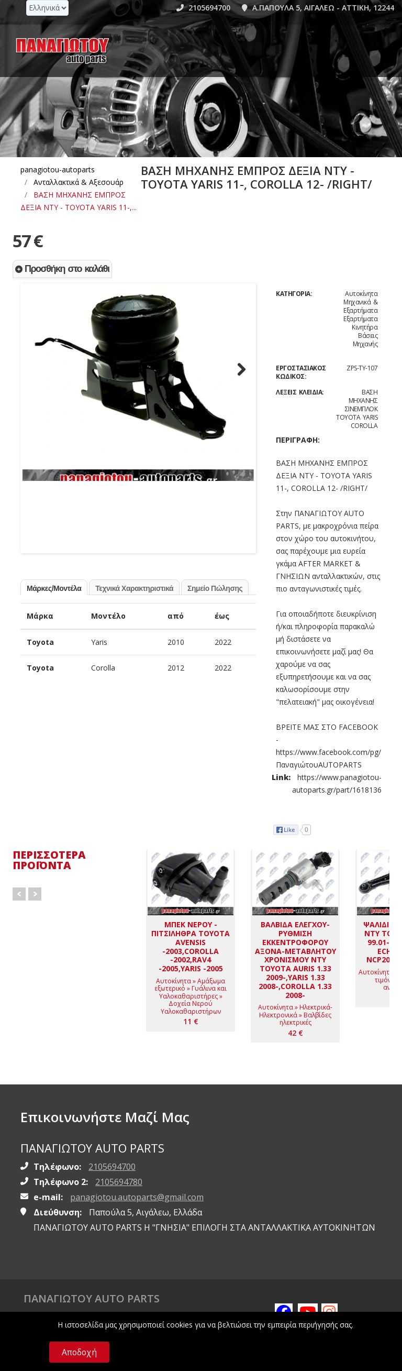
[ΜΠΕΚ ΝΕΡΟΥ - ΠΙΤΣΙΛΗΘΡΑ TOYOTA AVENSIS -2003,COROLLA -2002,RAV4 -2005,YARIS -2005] (190, 941)
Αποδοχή (79, 1352)
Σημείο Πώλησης (214, 603)
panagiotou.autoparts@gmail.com (137, 1197)
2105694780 (118, 1182)
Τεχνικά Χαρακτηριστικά (134, 603)
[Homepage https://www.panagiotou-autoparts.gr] (63, 51)
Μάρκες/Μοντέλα (54, 603)
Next (238, 374)
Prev (19, 894)
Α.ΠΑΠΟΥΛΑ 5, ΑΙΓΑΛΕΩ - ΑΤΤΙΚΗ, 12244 (318, 8)
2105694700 (203, 8)
